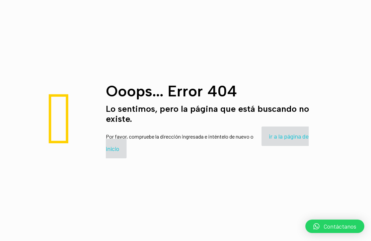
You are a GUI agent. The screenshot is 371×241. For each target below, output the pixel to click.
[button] (334, 226)
